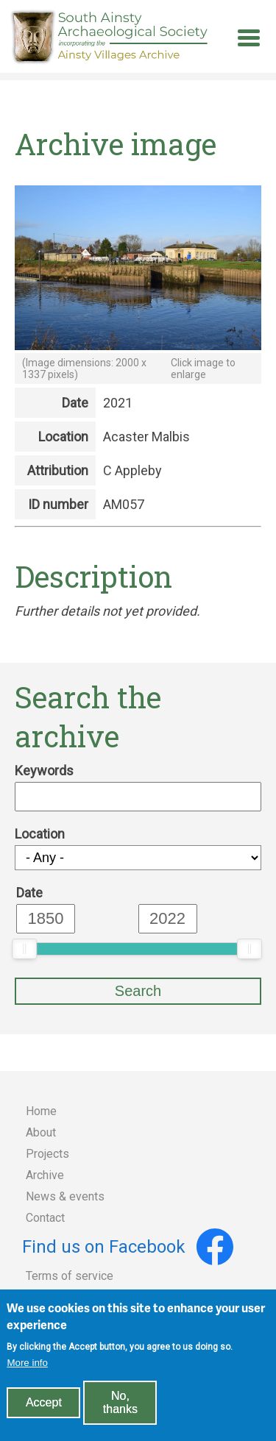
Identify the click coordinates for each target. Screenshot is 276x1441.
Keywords (44, 770)
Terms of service (69, 1276)
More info (27, 1371)
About (41, 1132)
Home (41, 1111)
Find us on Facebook (127, 1246)
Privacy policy (62, 1297)
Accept (44, 1411)
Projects (47, 1154)
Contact (45, 1218)
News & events (65, 1196)
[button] (138, 345)
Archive (45, 1175)
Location (40, 834)
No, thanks (120, 1411)
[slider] (24, 949)
